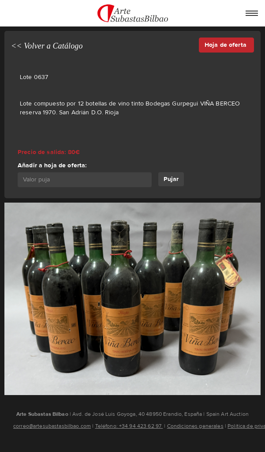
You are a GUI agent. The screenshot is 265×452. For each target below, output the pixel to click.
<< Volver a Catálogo (47, 45)
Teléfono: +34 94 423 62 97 (129, 426)
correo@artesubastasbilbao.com (52, 426)
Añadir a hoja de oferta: (52, 165)
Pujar (171, 179)
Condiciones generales (195, 426)
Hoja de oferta (226, 45)
